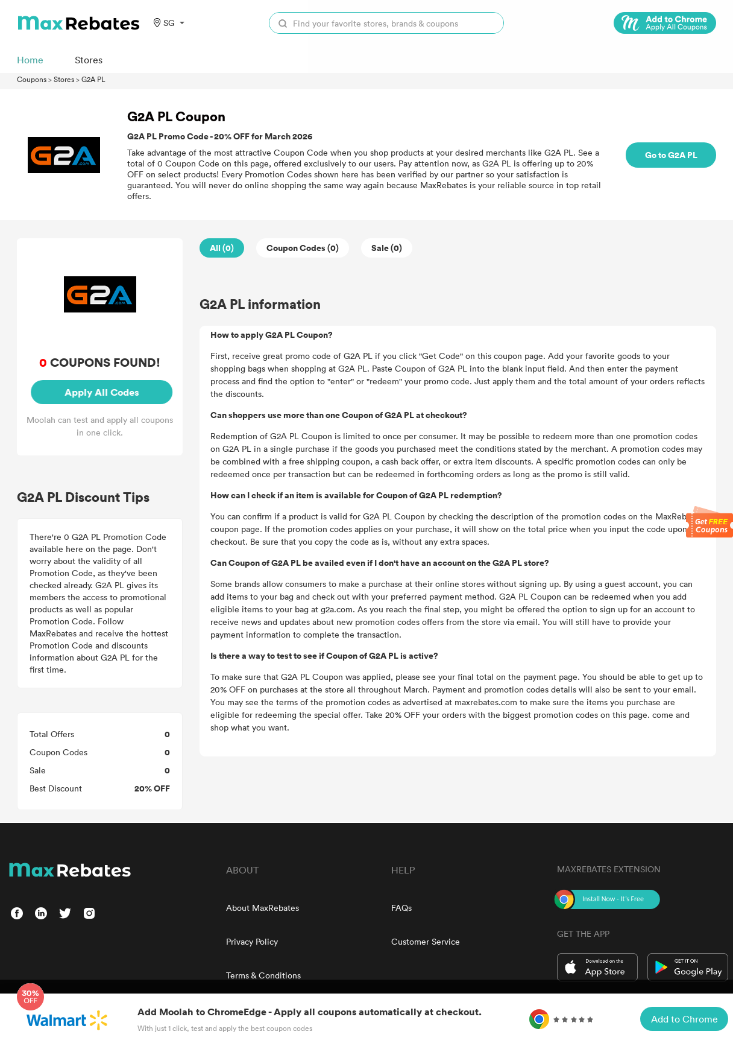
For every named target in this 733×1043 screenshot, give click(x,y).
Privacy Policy (252, 941)
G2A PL (93, 79)
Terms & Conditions (263, 975)
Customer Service (425, 941)
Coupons (31, 79)
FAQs (401, 907)
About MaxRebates (262, 907)
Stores (64, 79)
